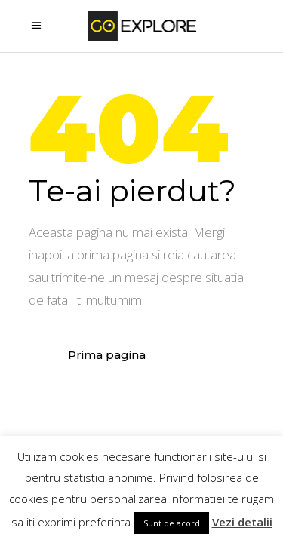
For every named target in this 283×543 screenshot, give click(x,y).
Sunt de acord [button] (171, 523)
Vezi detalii (242, 521)
